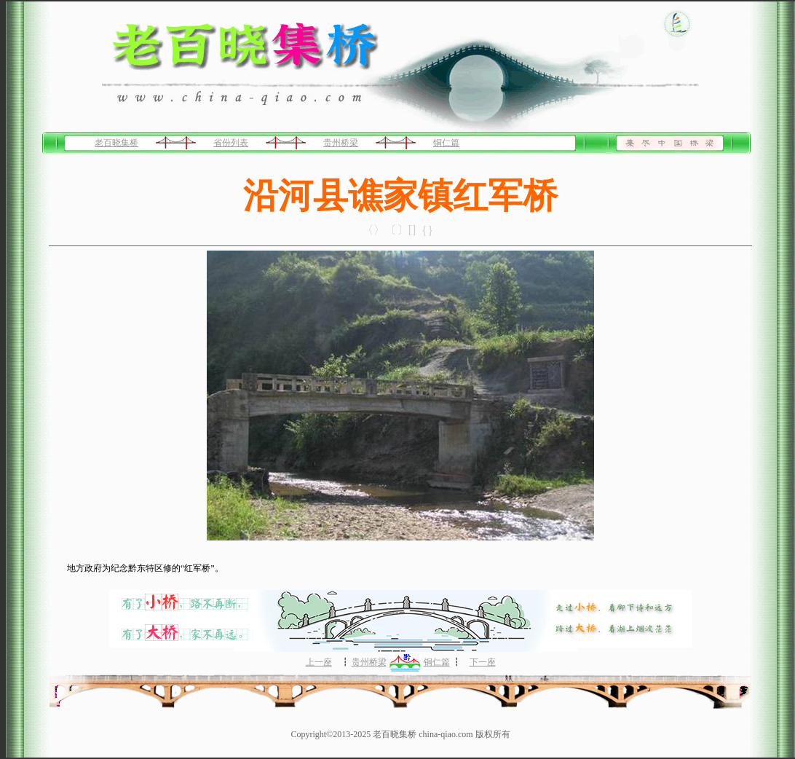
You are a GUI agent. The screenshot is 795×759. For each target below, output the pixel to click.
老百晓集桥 (116, 143)
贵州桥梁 (340, 143)
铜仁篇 (446, 143)
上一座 (319, 662)
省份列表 (230, 143)
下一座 (483, 662)
